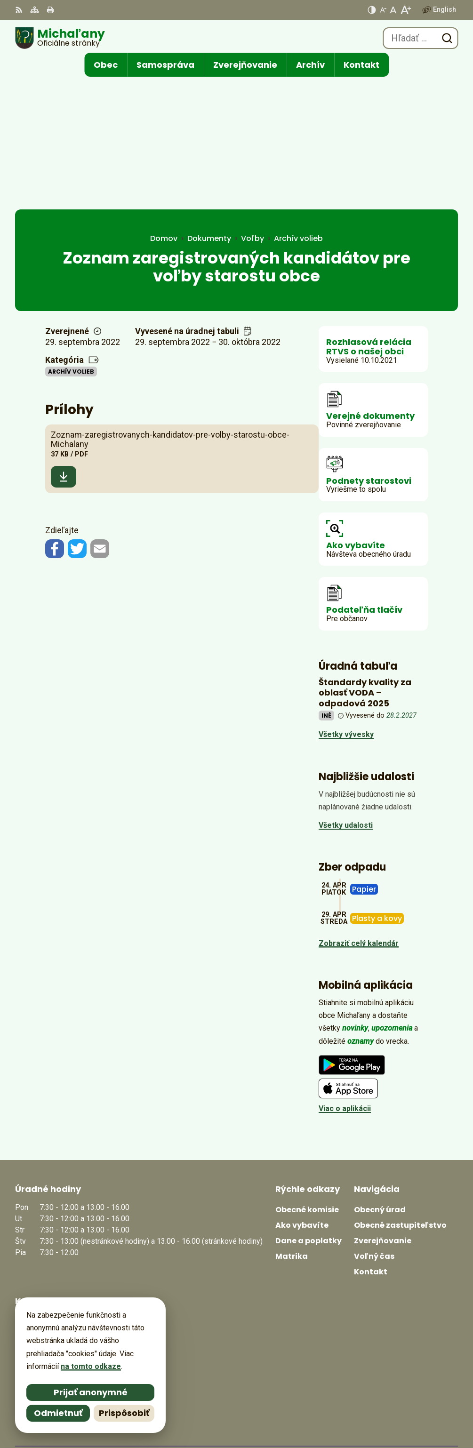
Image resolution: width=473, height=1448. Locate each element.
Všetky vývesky (346, 609)
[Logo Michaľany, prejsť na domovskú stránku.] (60, 38)
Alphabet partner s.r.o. (418, 1397)
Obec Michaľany (429, 1410)
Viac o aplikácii (345, 983)
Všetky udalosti (346, 700)
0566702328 (36, 1273)
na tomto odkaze (86, 1366)
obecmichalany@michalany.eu (68, 1284)
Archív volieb (71, 246)
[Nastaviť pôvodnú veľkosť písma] (393, 10)
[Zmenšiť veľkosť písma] (383, 10)
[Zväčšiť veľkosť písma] (405, 10)
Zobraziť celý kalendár (359, 817)
